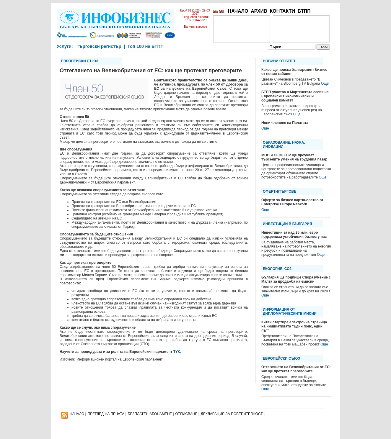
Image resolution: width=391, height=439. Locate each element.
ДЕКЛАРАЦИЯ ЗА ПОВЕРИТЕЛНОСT (232, 414)
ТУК (176, 352)
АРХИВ (259, 11)
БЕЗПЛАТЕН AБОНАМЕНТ (150, 414)
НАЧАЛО (238, 11)
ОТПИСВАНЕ (186, 414)
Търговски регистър (98, 46)
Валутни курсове (195, 26)
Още (325, 83)
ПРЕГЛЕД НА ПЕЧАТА (106, 414)
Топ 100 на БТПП (146, 46)
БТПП (304, 11)
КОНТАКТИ (282, 11)
